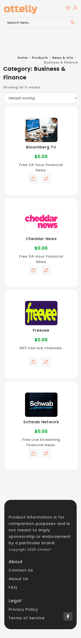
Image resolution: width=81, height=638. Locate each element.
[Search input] (37, 22)
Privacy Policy (23, 609)
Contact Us (21, 570)
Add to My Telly (33, 178)
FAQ (13, 587)
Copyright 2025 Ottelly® (30, 549)
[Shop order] (40, 98)
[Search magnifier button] (72, 22)
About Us (18, 578)
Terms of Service (27, 618)
